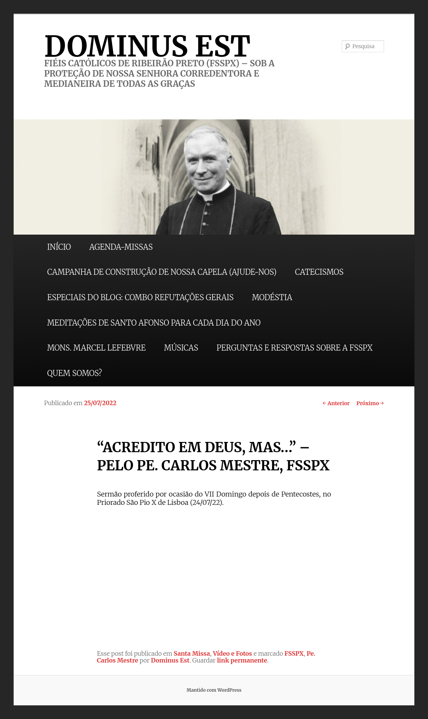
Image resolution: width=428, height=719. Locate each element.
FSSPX (294, 653)
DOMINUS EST (147, 46)
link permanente (242, 660)
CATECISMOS (319, 272)
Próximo (370, 403)
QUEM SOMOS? (74, 373)
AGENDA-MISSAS (121, 247)
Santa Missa (192, 653)
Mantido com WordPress (213, 690)
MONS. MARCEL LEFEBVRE (96, 347)
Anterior (336, 403)
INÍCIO (59, 247)
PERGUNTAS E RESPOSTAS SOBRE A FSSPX (295, 347)
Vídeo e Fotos (232, 653)
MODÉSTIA (272, 297)
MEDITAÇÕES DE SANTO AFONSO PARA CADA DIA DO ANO (154, 322)
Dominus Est (170, 660)
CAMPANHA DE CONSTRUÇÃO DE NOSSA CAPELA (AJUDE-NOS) (161, 272)
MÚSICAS (181, 347)
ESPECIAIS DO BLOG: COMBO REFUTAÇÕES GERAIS (140, 297)
